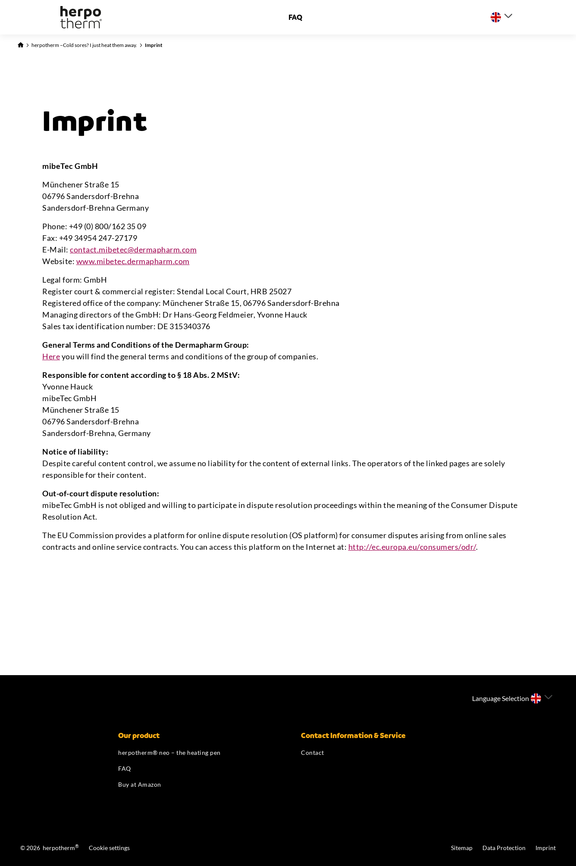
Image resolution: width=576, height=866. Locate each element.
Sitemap (462, 847)
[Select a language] (501, 17)
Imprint (154, 45)
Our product (139, 735)
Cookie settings (109, 847)
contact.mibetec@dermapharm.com (133, 249)
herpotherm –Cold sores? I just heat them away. (84, 45)
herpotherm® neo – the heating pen (169, 752)
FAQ (295, 17)
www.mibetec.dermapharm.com (133, 261)
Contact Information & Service (353, 735)
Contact (312, 752)
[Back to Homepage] (20, 44)
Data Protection (504, 847)
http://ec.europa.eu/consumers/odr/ (412, 546)
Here (51, 356)
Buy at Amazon (139, 784)
